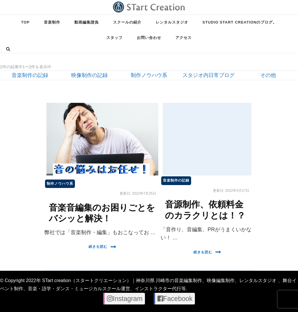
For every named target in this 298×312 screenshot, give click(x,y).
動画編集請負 (86, 22)
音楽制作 (52, 22)
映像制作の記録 (89, 75)
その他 (268, 75)
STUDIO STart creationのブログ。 (239, 22)
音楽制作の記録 (30, 75)
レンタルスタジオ (172, 22)
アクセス (183, 37)
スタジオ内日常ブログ (208, 75)
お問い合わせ (149, 37)
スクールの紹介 (127, 22)
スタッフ (114, 37)
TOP (25, 22)
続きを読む (102, 247)
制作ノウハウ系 (149, 75)
